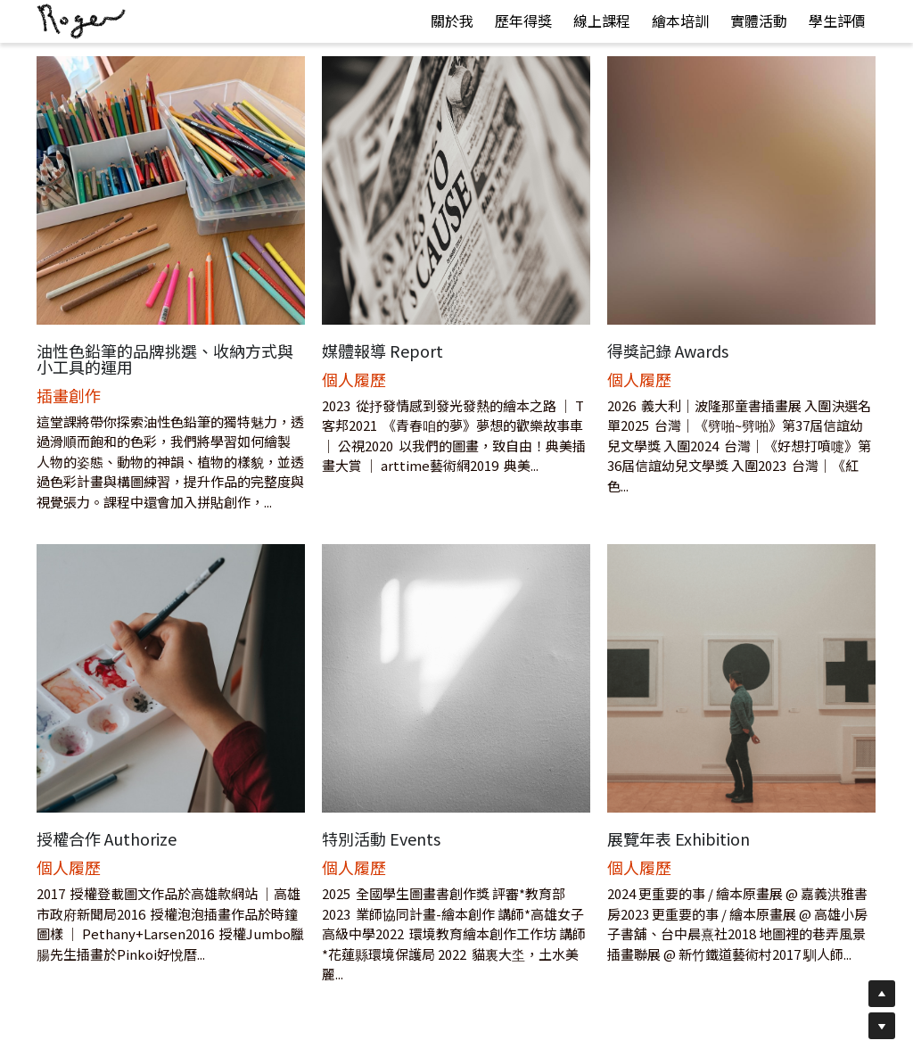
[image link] (81, 20)
